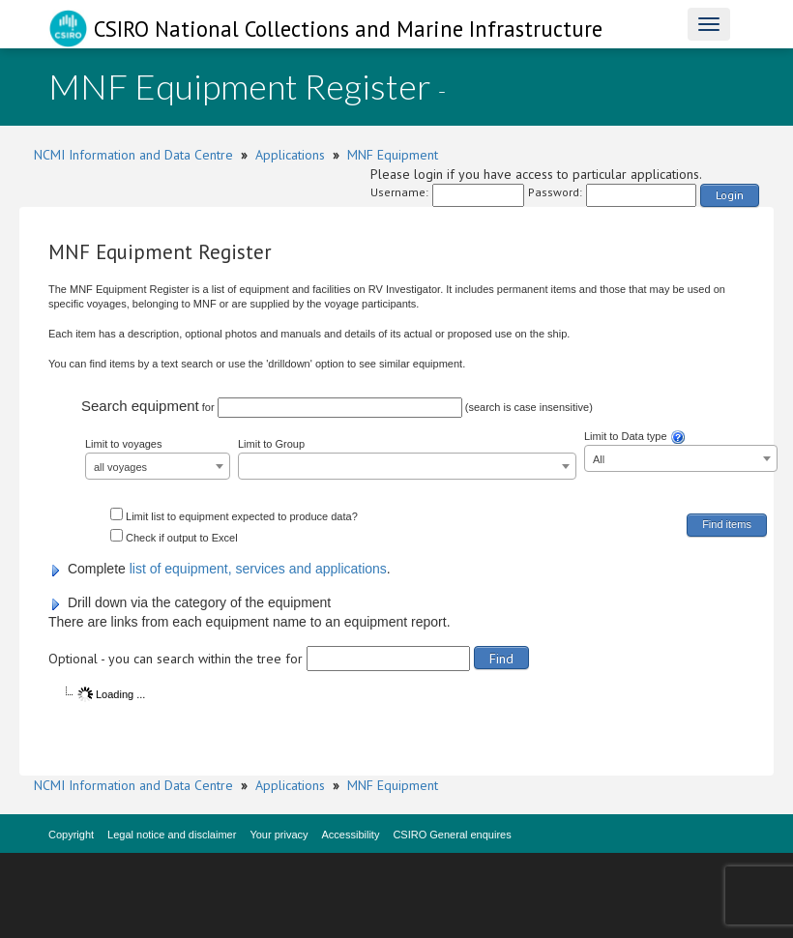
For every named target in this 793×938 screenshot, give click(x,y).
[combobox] (157, 466)
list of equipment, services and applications (258, 568)
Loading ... (111, 694)
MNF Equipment (392, 154)
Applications (290, 154)
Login (730, 195)
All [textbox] (598, 459)
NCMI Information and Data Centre (133, 154)
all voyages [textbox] (120, 467)
